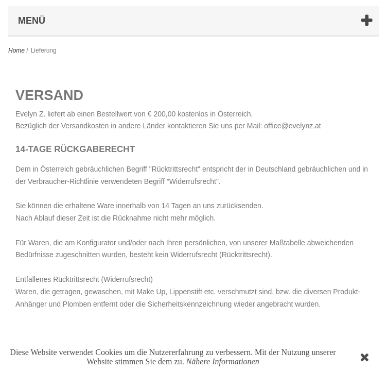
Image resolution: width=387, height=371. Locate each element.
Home (16, 50)
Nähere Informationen (222, 361)
